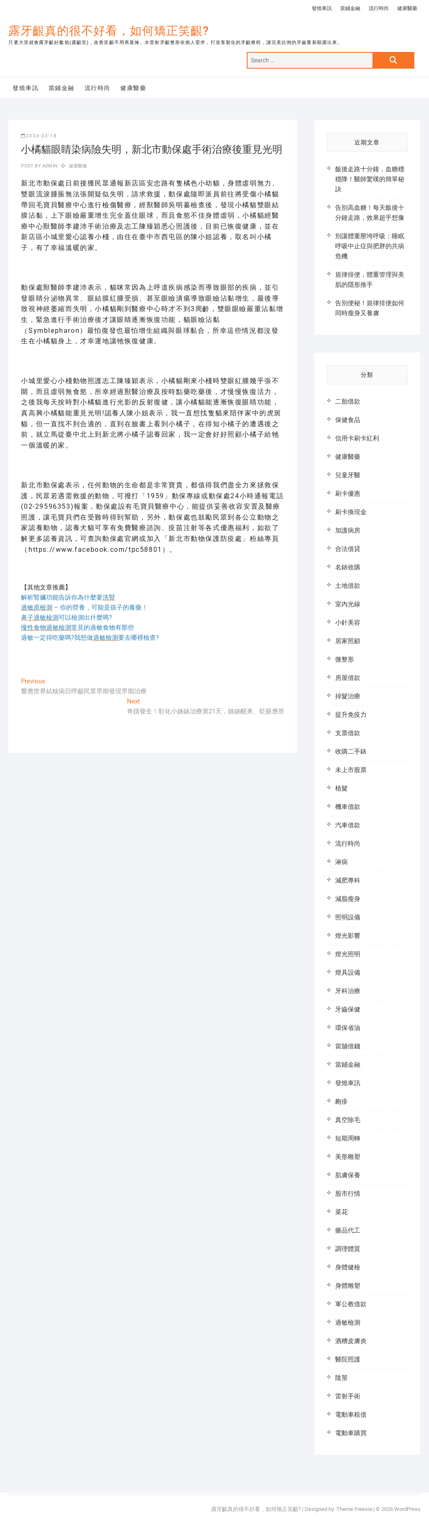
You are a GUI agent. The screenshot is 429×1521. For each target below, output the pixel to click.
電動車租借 (351, 1414)
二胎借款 (347, 401)
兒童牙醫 (347, 475)
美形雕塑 (347, 1157)
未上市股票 (351, 770)
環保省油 (347, 1028)
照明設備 (347, 917)
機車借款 (347, 807)
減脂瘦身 (347, 899)
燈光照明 (347, 954)
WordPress (407, 1509)
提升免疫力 (351, 714)
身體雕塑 (347, 1285)
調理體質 (347, 1249)
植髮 (341, 788)
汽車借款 (347, 825)
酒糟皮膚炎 (351, 1341)
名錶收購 (347, 567)
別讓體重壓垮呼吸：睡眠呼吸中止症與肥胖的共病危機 (369, 246)
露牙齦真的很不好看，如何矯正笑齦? (108, 31)
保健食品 (347, 420)
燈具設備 (347, 972)
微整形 (344, 659)
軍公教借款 (351, 1304)
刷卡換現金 (351, 512)
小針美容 (347, 622)
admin (49, 166)
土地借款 (347, 585)
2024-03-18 (39, 136)
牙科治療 (347, 991)
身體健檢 (347, 1267)
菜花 (341, 1212)
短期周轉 (347, 1138)
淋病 (341, 862)
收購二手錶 (351, 751)
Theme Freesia (354, 1509)
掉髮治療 (347, 696)
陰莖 (341, 1378)
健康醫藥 (407, 8)
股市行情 (347, 1193)
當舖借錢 (347, 1046)
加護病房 (347, 530)
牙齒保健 (347, 1009)
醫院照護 (347, 1359)
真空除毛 (347, 1120)
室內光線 (347, 604)
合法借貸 (347, 549)
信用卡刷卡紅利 (357, 438)
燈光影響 (347, 935)
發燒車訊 (322, 8)
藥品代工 (347, 1230)
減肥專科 (347, 880)
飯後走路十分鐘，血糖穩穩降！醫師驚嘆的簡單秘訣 (369, 179)
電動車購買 (351, 1433)
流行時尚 (379, 8)
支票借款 (347, 733)
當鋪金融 (350, 8)
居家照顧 (347, 641)
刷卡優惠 (347, 493)
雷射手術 (347, 1396)
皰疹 (341, 1101)
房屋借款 (347, 678)
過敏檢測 (347, 1322)
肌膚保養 (347, 1175)
